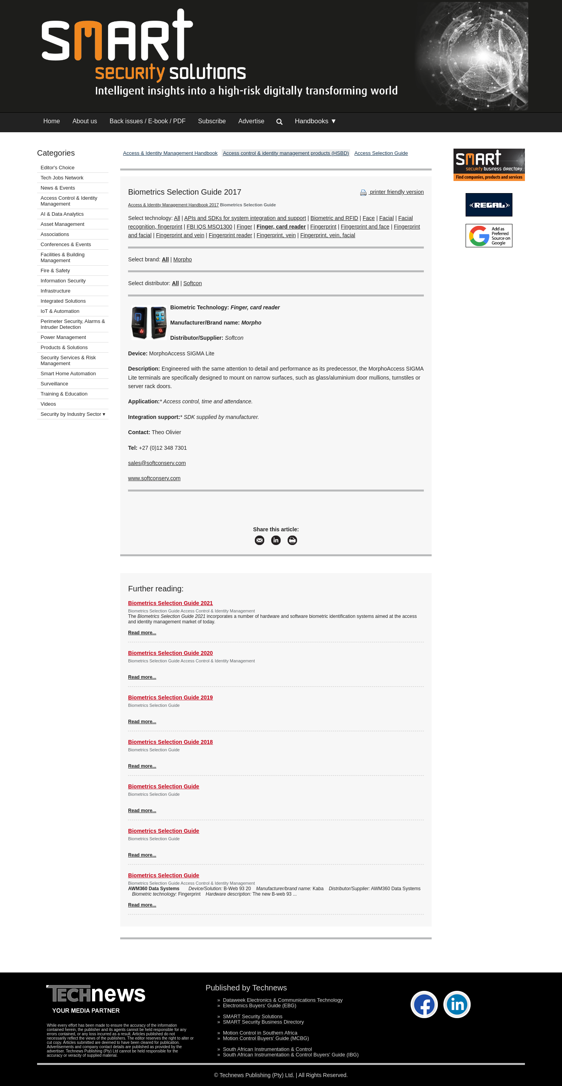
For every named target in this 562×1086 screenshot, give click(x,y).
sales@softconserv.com (157, 463)
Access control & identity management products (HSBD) (286, 153)
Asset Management (62, 224)
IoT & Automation (60, 311)
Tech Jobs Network (62, 178)
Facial (386, 218)
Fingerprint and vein (180, 235)
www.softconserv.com (154, 478)
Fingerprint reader (230, 235)
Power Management (63, 337)
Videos (48, 404)
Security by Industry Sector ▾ (73, 414)
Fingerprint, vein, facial (327, 235)
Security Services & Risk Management (68, 360)
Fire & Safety (55, 270)
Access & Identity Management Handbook (170, 153)
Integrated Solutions (63, 301)
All (177, 218)
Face (369, 218)
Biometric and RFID (334, 218)
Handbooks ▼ (316, 121)
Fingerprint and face (365, 227)
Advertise (251, 121)
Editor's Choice (58, 167)
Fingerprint (323, 227)
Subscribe (212, 121)
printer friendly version (391, 192)
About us (85, 121)
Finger (244, 227)
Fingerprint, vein (276, 235)
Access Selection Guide (381, 153)
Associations (55, 234)
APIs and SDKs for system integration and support (245, 218)
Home (51, 121)
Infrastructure (56, 291)
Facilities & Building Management (63, 257)
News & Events (58, 188)
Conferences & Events (66, 244)
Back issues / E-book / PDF (148, 121)
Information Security (63, 281)
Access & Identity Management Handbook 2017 (173, 204)
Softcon (192, 283)
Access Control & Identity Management (69, 201)
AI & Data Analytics (62, 214)
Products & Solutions (64, 347)
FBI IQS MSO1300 (209, 227)
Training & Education (64, 394)
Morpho (182, 259)
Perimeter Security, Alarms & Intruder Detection (73, 324)
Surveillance (54, 384)
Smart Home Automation (69, 373)
